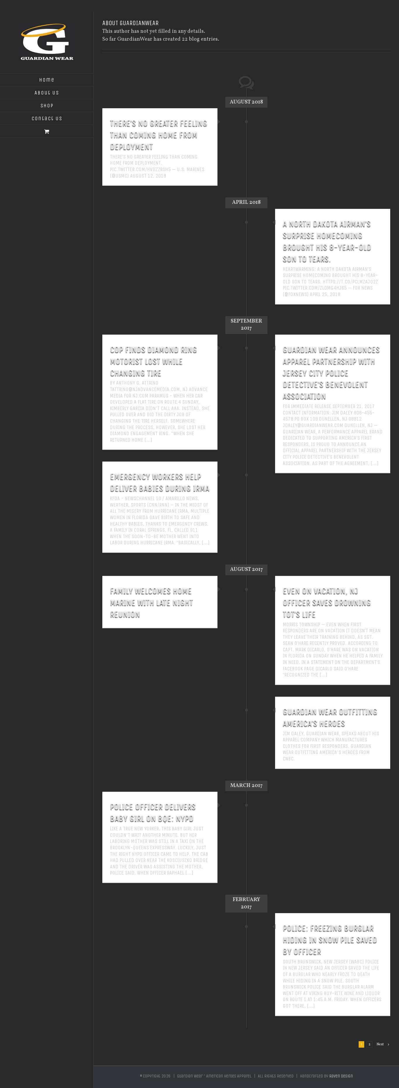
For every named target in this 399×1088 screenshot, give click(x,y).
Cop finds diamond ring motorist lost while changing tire (153, 361)
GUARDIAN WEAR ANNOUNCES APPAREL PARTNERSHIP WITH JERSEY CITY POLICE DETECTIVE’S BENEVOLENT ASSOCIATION (331, 372)
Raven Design (341, 1076)
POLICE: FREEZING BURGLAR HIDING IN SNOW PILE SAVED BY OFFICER (330, 939)
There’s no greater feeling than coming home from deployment (158, 135)
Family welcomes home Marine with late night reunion (151, 602)
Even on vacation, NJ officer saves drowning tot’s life (327, 602)
